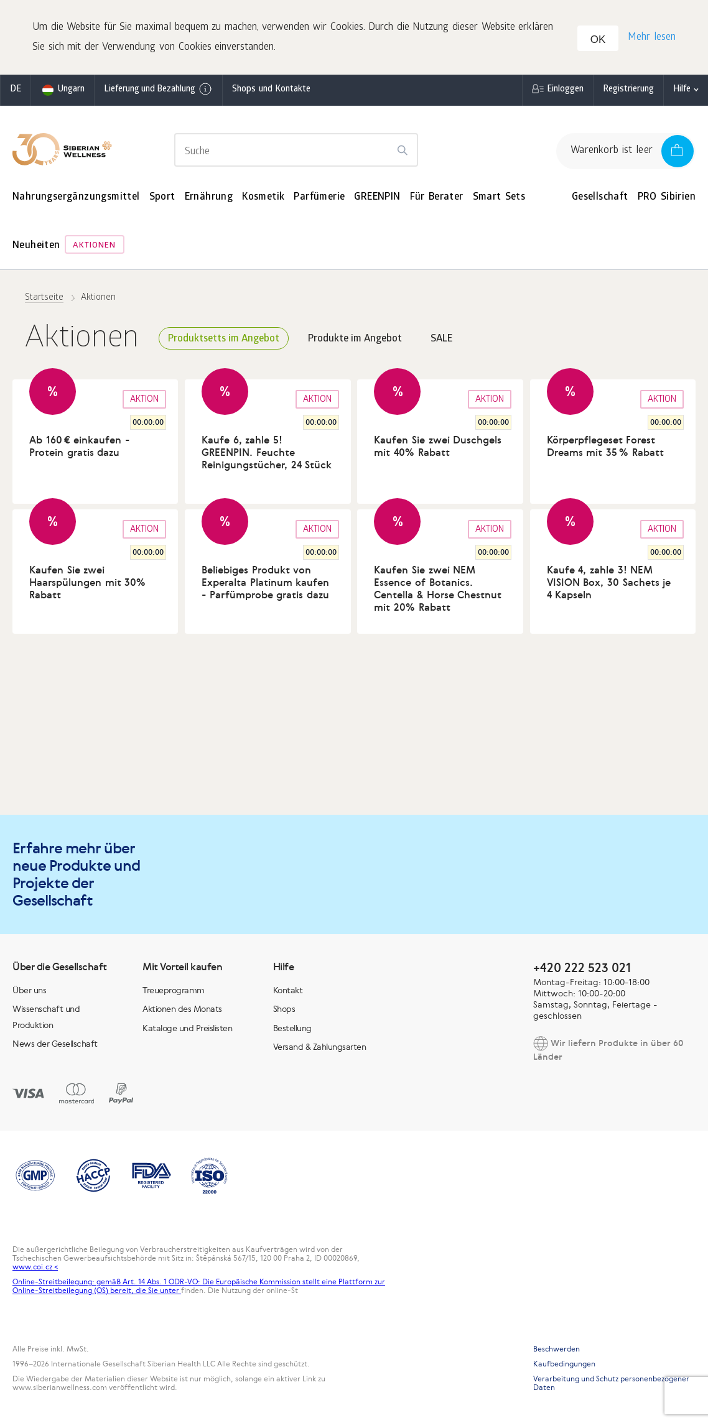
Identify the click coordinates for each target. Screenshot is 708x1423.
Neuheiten (36, 246)
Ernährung (209, 197)
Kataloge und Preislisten (187, 1028)
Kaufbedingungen (564, 1364)
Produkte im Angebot (355, 339)
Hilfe (682, 90)
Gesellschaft (600, 197)
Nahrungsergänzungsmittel (76, 197)
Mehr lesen (652, 38)
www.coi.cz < (35, 1267)
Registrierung (628, 90)
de (15, 90)
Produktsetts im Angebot (223, 339)
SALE (441, 339)
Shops (284, 1008)
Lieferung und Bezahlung (158, 88)
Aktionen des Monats (182, 1008)
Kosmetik (263, 197)
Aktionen (94, 246)
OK (598, 39)
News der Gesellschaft (55, 1043)
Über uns (29, 990)
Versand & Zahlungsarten (319, 1046)
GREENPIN (377, 197)
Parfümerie (319, 197)
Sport (162, 197)
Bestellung (292, 1028)
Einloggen (565, 90)
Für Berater (436, 197)
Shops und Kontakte (271, 90)
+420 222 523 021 (582, 967)
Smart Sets (499, 197)
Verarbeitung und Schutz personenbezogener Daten (611, 1383)
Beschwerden (556, 1349)
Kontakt (288, 990)
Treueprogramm (173, 990)
